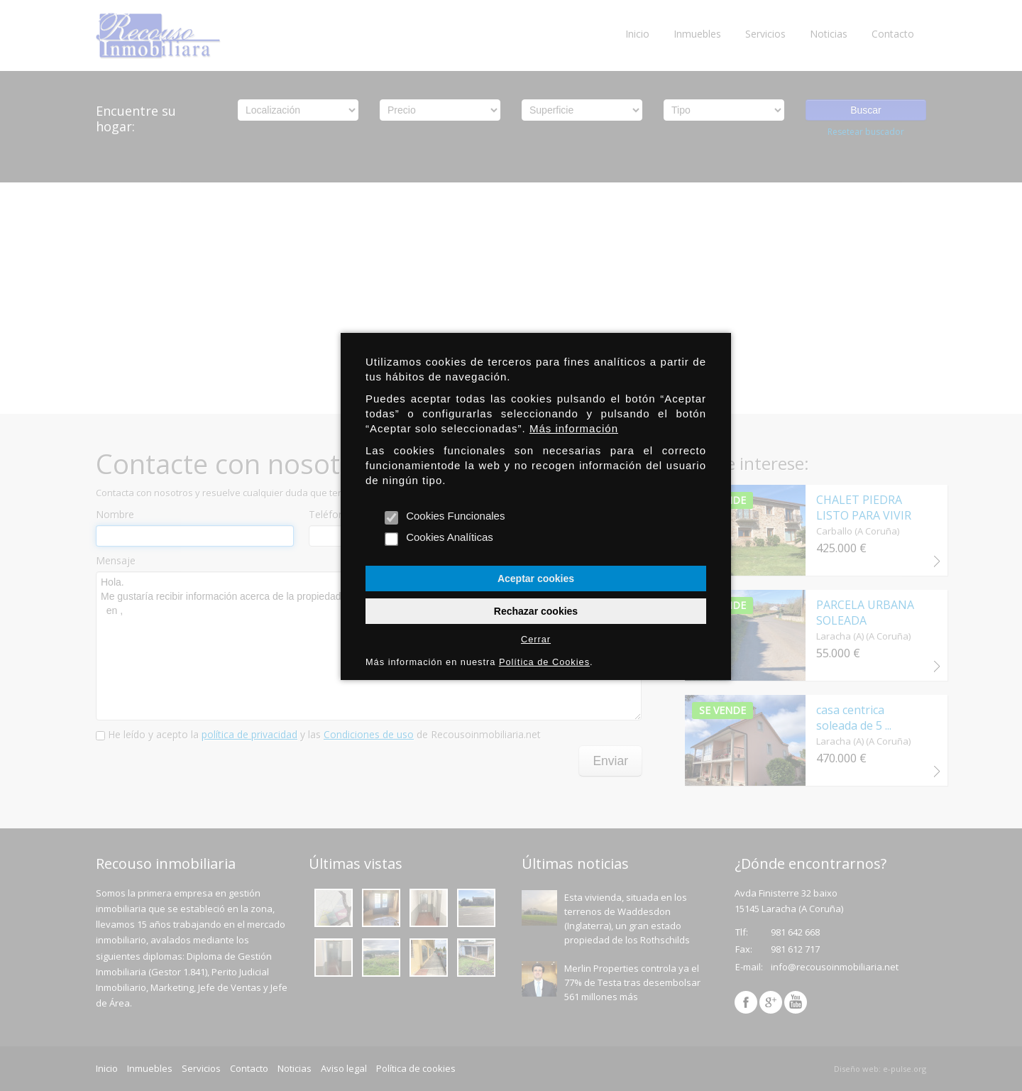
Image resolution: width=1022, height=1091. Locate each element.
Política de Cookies (544, 662)
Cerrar (536, 639)
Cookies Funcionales (446, 516)
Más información (573, 428)
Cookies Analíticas (440, 537)
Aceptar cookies (536, 578)
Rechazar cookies (536, 611)
